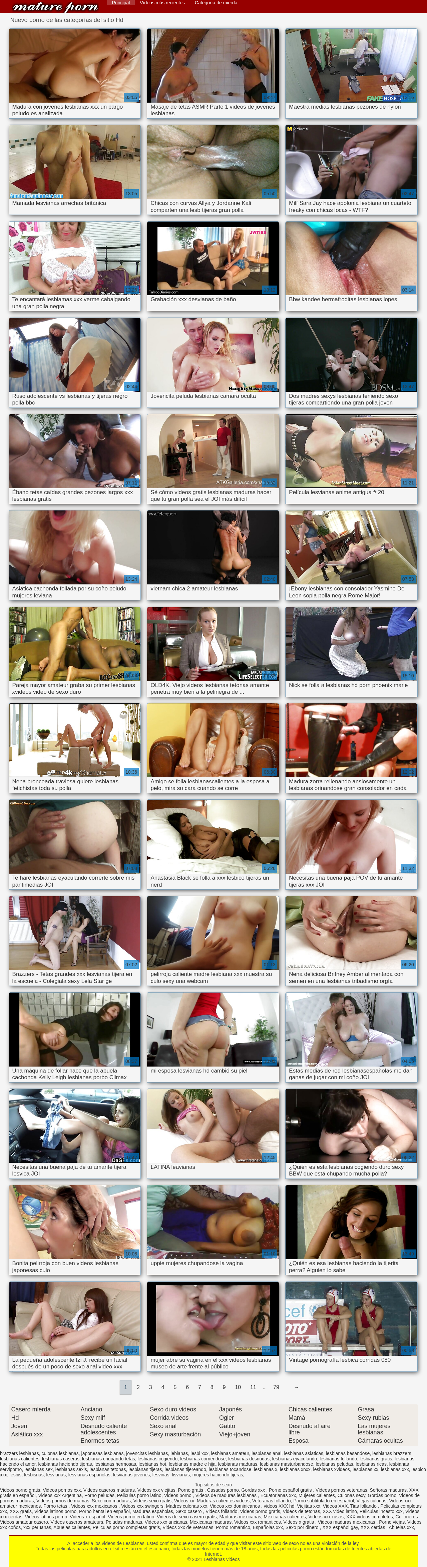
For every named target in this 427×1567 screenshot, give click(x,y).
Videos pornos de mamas (62, 1500)
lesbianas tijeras (145, 1469)
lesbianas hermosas (115, 1464)
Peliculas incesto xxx (381, 1511)
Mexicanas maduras (211, 1522)
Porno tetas (56, 1506)
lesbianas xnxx (295, 1469)
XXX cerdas (373, 1527)
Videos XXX (335, 1506)
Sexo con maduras (111, 1500)
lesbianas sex (38, 1469)
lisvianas (181, 1474)
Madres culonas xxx (186, 1506)
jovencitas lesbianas (147, 1453)
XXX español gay (340, 1527)
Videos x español (87, 1516)
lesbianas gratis (376, 1458)
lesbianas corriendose (203, 1458)
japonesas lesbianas (102, 1453)
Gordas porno (382, 1495)
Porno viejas (392, 1522)
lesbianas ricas (371, 1464)
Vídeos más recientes (162, 2)
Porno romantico (233, 1527)
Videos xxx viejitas (156, 1490)
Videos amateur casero (24, 1522)
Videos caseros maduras (109, 1490)
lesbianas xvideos (331, 1469)
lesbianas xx (365, 1469)
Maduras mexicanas (240, 1516)
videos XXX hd (279, 1506)
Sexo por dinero (303, 1527)
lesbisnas (33, 1474)
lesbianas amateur (230, 1453)
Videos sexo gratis (152, 1500)
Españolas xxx (268, 1527)
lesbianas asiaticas (303, 1453)
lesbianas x (265, 1469)
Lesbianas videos (55, 7)
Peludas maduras (124, 1522)
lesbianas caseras (60, 1458)
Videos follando (221, 1511)
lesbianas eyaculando (294, 1458)
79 (276, 1387)
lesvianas (56, 1474)
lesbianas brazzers (391, 1453)
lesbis (16, 1474)
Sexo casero (189, 1511)
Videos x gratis (299, 1522)
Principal (121, 2)
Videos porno (178, 1495)
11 (253, 1387)
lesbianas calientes (19, 1458)
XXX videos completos (369, 1516)
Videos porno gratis (20, 1490)
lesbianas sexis (71, 1469)
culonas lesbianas (60, 1453)
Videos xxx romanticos (257, 1522)
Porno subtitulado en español (323, 1500)
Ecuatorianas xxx (278, 1495)
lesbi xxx (199, 1453)
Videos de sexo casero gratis (187, 1516)
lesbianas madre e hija (192, 1464)
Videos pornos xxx (62, 1490)
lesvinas (160, 1474)
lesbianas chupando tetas (108, 1458)
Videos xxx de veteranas (187, 1527)
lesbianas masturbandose (286, 1464)
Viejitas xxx (308, 1506)
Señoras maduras (388, 1490)
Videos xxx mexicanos (94, 1506)
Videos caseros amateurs (77, 1522)
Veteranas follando (271, 1500)
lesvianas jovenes (131, 1474)
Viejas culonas (372, 1500)
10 (238, 1387)
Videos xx (184, 1500)
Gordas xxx (254, 1490)
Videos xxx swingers (142, 1506)
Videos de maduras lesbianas (226, 1495)
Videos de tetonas (301, 1511)
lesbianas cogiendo (158, 1458)
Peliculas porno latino (139, 1495)
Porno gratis (191, 1490)
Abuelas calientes (71, 1527)
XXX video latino (340, 1511)
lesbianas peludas (334, 1464)
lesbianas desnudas (249, 1458)
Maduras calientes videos (223, 1500)
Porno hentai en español (104, 1511)
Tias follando (364, 1506)
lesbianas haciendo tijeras (65, 1464)
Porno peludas (99, 1495)
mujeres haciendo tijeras (217, 1474)
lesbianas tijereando (185, 1469)
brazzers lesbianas (19, 1453)
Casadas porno (223, 1490)
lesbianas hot (152, 1464)
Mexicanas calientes (285, 1516)
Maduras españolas (152, 1511)
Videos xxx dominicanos (235, 1506)
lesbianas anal (267, 1453)
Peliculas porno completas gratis (126, 1527)
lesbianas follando (338, 1458)
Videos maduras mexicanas (347, 1522)
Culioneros (407, 1516)
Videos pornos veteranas (341, 1490)
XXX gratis (21, 1511)
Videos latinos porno (55, 1511)
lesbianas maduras (238, 1464)
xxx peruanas (37, 1527)
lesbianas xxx (395, 1469)
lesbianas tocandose (230, 1469)
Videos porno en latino (131, 1516)
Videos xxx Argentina (60, 1495)
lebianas (179, 1453)
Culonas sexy (351, 1495)
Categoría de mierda (216, 2)
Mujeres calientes (317, 1495)
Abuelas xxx (401, 1527)
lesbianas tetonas (107, 1469)
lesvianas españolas (89, 1474)
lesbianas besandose (348, 1453)
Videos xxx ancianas (166, 1522)
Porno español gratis (291, 1490)
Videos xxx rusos (326, 1516)
